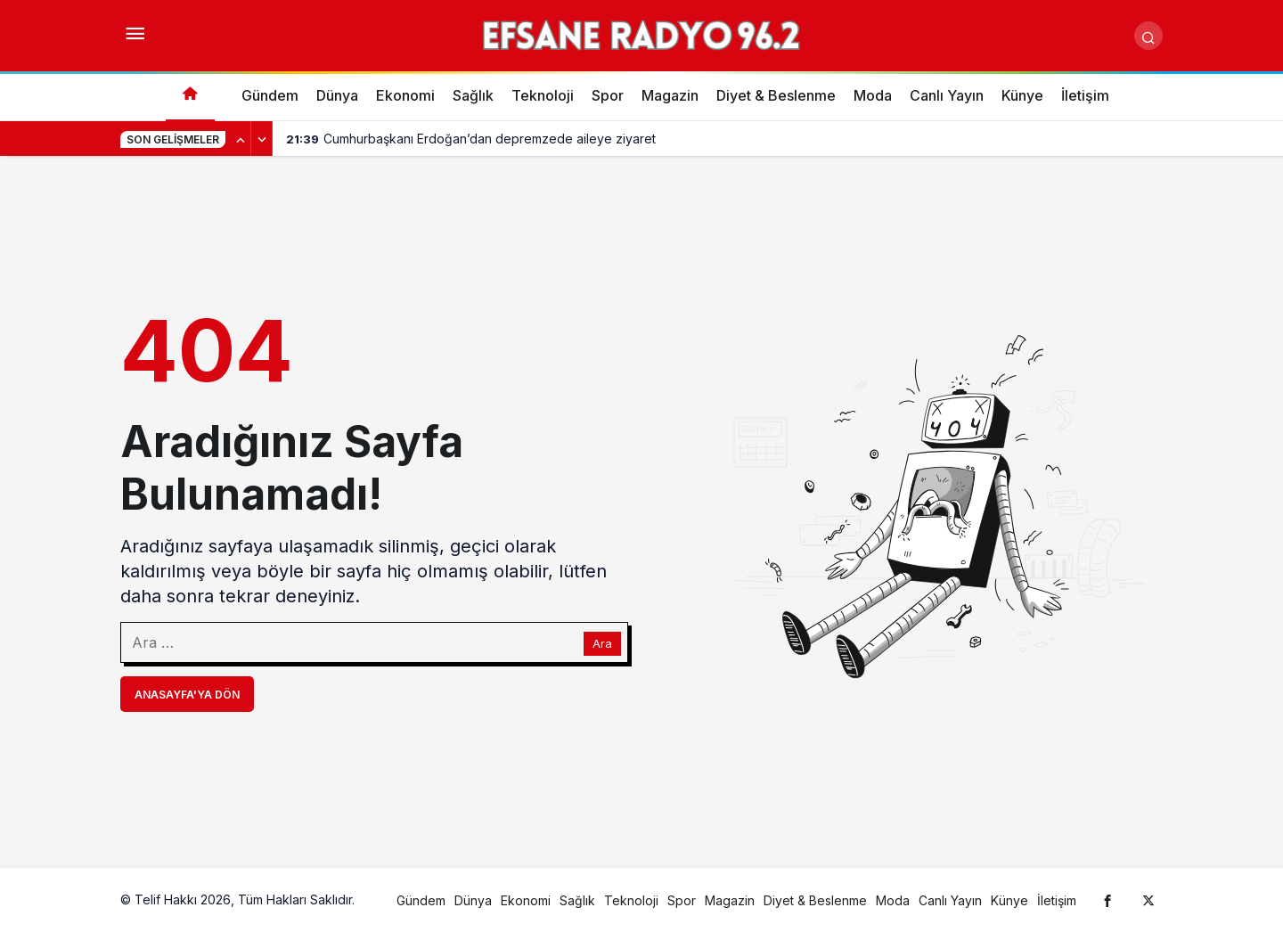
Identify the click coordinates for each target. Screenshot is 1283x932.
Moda (873, 95)
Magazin (670, 95)
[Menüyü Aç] (134, 35)
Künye (1022, 95)
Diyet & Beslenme (776, 95)
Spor (608, 95)
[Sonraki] (262, 139)
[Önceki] (240, 139)
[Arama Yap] (1148, 35)
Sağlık (473, 95)
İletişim (1085, 95)
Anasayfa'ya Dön (187, 694)
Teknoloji (542, 95)
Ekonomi (405, 95)
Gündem (269, 95)
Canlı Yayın (947, 95)
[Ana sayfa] (190, 95)
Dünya (337, 95)
